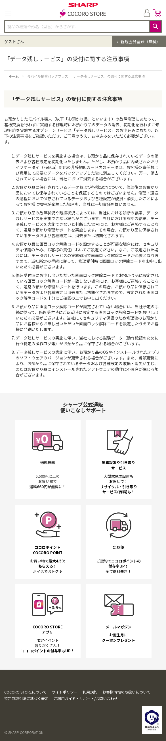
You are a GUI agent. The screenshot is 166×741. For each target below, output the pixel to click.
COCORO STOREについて (25, 692)
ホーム (14, 76)
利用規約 (90, 692)
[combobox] (83, 26)
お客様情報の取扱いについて (126, 692)
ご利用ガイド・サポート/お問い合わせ (86, 698)
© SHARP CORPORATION (23, 732)
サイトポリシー (64, 692)
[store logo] (83, 14)
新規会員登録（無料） (140, 41)
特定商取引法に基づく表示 (26, 698)
